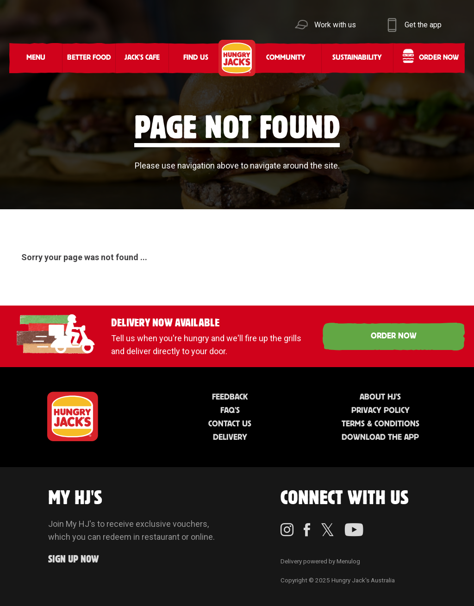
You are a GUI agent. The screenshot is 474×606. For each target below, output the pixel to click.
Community (286, 57)
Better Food (89, 57)
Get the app (423, 24)
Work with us (335, 24)
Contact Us (229, 424)
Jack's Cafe (142, 57)
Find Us (195, 57)
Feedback (230, 397)
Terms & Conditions (380, 424)
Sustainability (357, 57)
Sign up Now (73, 559)
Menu (35, 57)
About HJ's (380, 397)
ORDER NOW (394, 336)
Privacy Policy (380, 410)
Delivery (230, 437)
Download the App (380, 437)
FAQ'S (230, 410)
